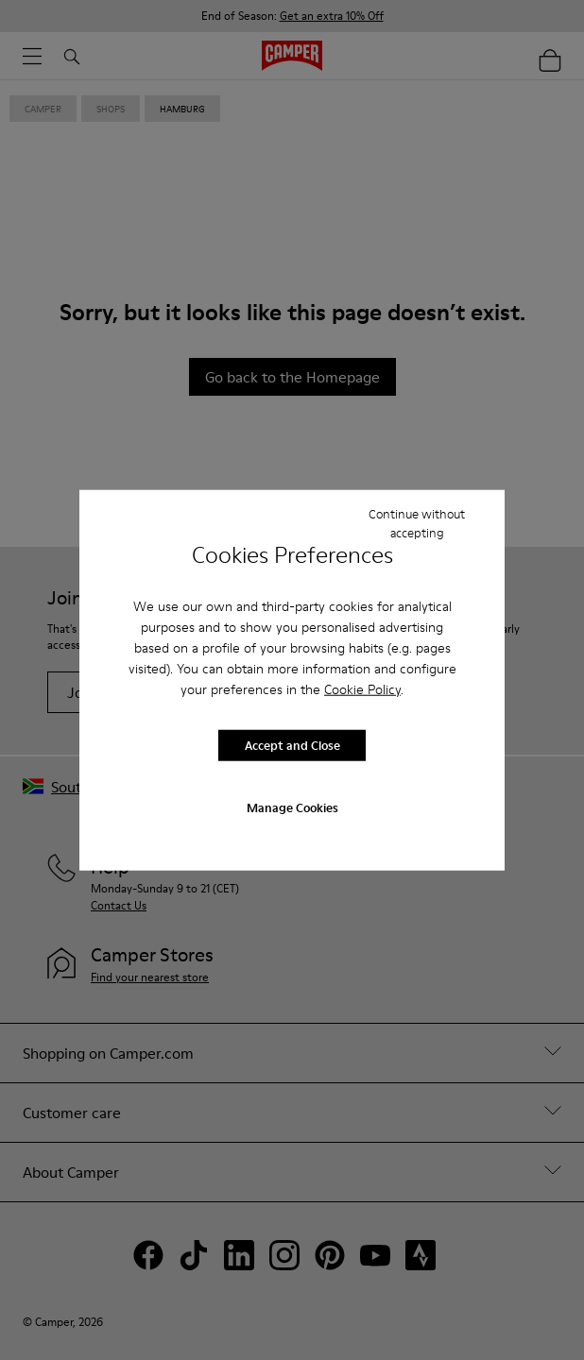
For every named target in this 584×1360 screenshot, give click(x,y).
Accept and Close (292, 745)
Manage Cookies (292, 806)
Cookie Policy (362, 688)
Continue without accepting (417, 523)
